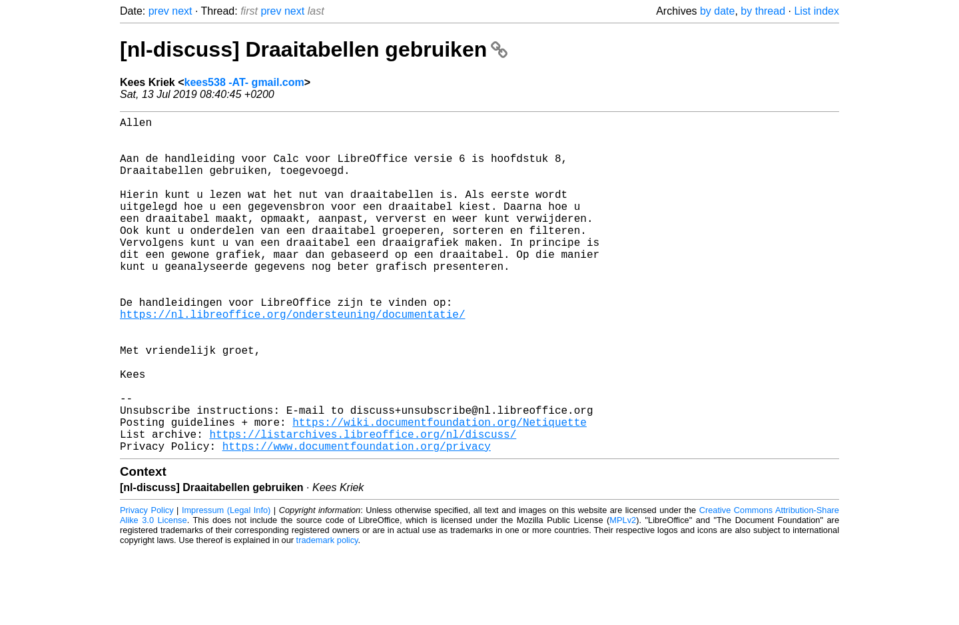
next (182, 11)
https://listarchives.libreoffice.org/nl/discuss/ (362, 505)
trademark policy (327, 615)
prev (159, 11)
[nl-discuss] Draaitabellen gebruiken (313, 49)
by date (717, 11)
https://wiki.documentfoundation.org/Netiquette (439, 491)
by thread (763, 11)
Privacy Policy (147, 585)
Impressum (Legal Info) (226, 585)
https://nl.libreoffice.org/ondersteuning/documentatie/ (292, 359)
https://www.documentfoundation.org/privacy (356, 520)
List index (816, 11)
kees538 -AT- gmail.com (244, 82)
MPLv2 (622, 595)
